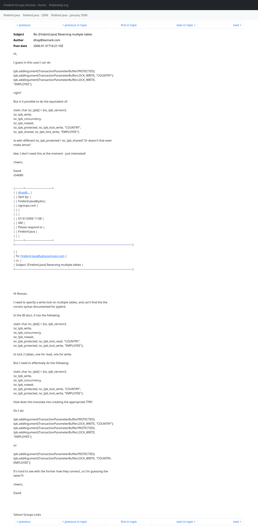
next (236, 25)
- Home (25, 5)
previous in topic (76, 25)
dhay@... (24, 192)
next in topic (184, 25)
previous (25, 25)
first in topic (129, 25)
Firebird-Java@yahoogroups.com (42, 256)
